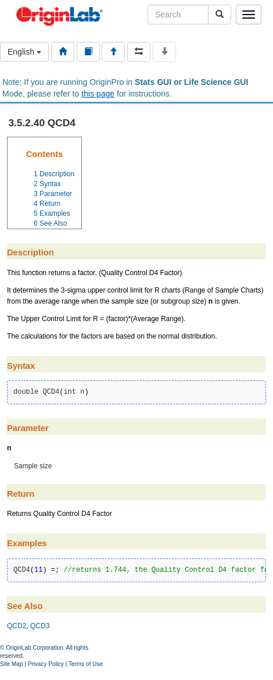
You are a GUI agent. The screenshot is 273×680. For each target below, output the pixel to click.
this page (97, 93)
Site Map (11, 664)
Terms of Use (86, 664)
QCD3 (39, 626)
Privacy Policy (46, 664)
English (24, 51)
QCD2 (16, 626)
